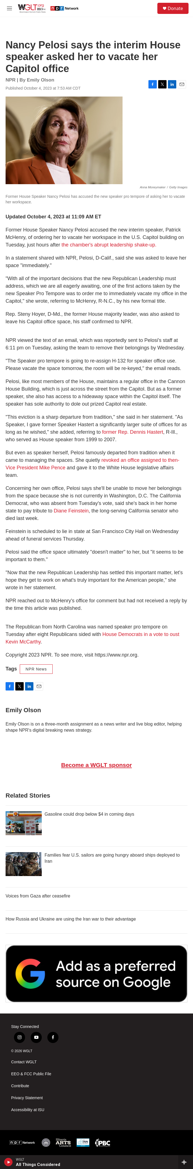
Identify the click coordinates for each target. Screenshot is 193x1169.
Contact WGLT (24, 1062)
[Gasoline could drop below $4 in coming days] (24, 823)
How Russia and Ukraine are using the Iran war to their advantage (71, 919)
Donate (175, 8)
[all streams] (185, 1162)
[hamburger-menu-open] (9, 8)
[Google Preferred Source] (96, 973)
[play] (8, 1162)
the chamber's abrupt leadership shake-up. (109, 245)
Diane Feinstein (71, 511)
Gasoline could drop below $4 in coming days (89, 814)
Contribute (20, 1086)
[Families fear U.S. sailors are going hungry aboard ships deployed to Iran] (24, 864)
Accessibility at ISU (27, 1110)
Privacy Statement (27, 1098)
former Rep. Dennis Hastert (132, 432)
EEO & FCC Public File (31, 1074)
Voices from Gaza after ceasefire (38, 896)
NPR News (36, 669)
